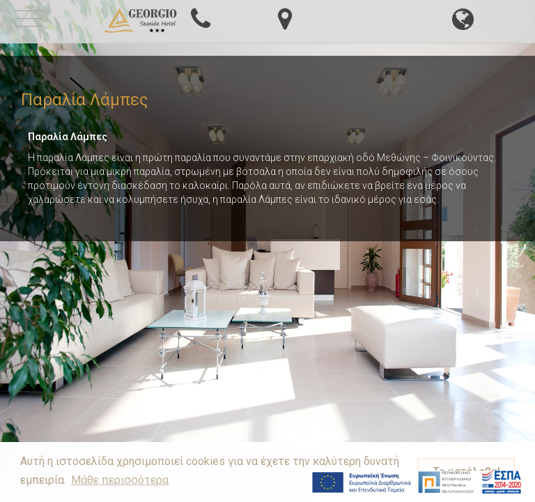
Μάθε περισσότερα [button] (120, 480)
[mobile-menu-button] (28, 20)
